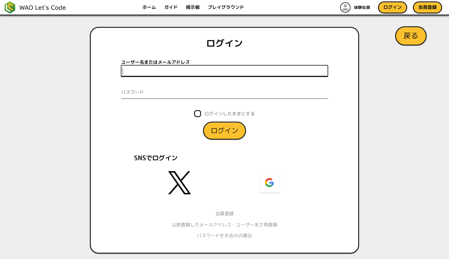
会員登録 (224, 213)
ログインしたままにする (229, 113)
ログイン (224, 130)
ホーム (150, 7)
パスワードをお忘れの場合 (224, 235)
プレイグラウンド (226, 7)
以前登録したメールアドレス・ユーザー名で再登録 (224, 225)
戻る (410, 35)
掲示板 (193, 7)
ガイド (171, 7)
